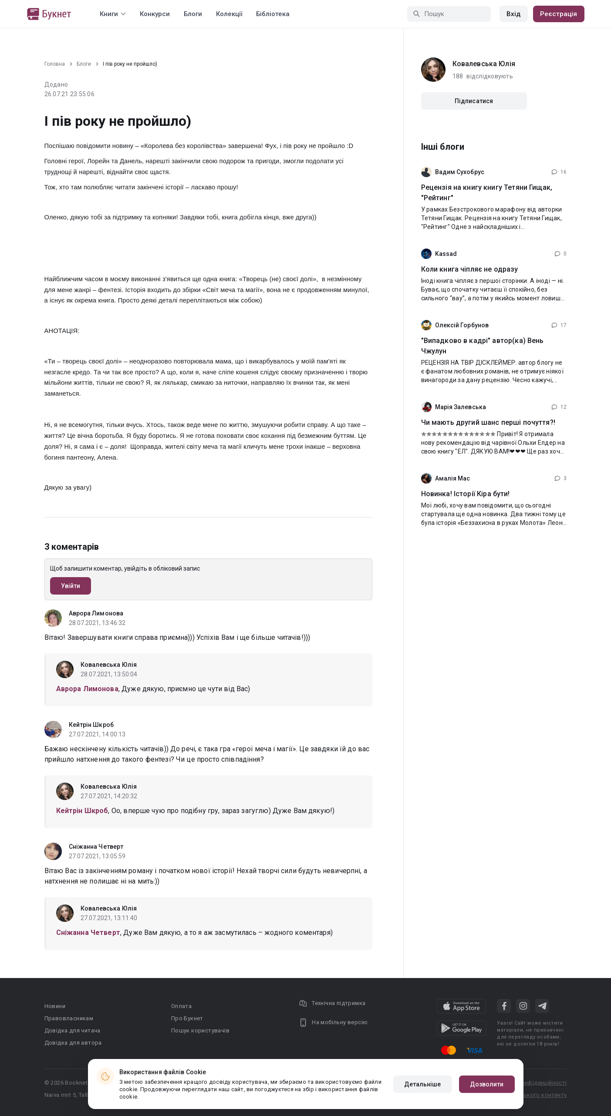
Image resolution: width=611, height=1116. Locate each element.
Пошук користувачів (200, 1030)
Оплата (181, 1006)
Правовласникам (69, 1018)
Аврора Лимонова (96, 613)
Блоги (193, 14)
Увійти (71, 585)
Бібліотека (273, 14)
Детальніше (422, 1084)
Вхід (513, 14)
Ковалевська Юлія (109, 664)
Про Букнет (187, 1018)
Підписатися (474, 100)
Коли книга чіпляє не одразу (469, 269)
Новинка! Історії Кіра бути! (465, 494)
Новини (54, 1006)
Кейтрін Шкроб (91, 724)
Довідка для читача (72, 1030)
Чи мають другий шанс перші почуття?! (488, 422)
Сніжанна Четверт (96, 846)
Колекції (229, 14)
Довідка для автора (73, 1042)
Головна (54, 64)
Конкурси (155, 14)
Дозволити (487, 1084)
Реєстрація (558, 14)
